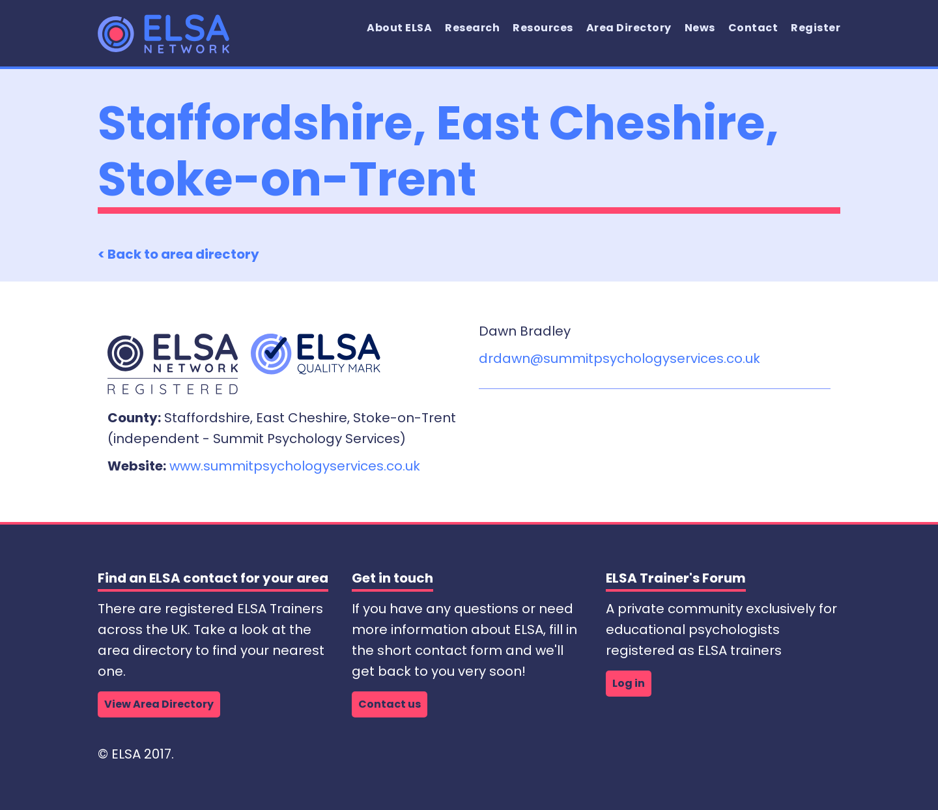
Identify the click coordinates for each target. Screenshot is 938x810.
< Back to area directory (178, 254)
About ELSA (399, 27)
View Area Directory (159, 704)
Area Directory (629, 27)
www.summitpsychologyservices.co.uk (294, 466)
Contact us (389, 704)
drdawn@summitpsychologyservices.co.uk (619, 358)
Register (815, 27)
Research (472, 27)
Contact (753, 27)
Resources (543, 27)
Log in (628, 683)
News (700, 27)
